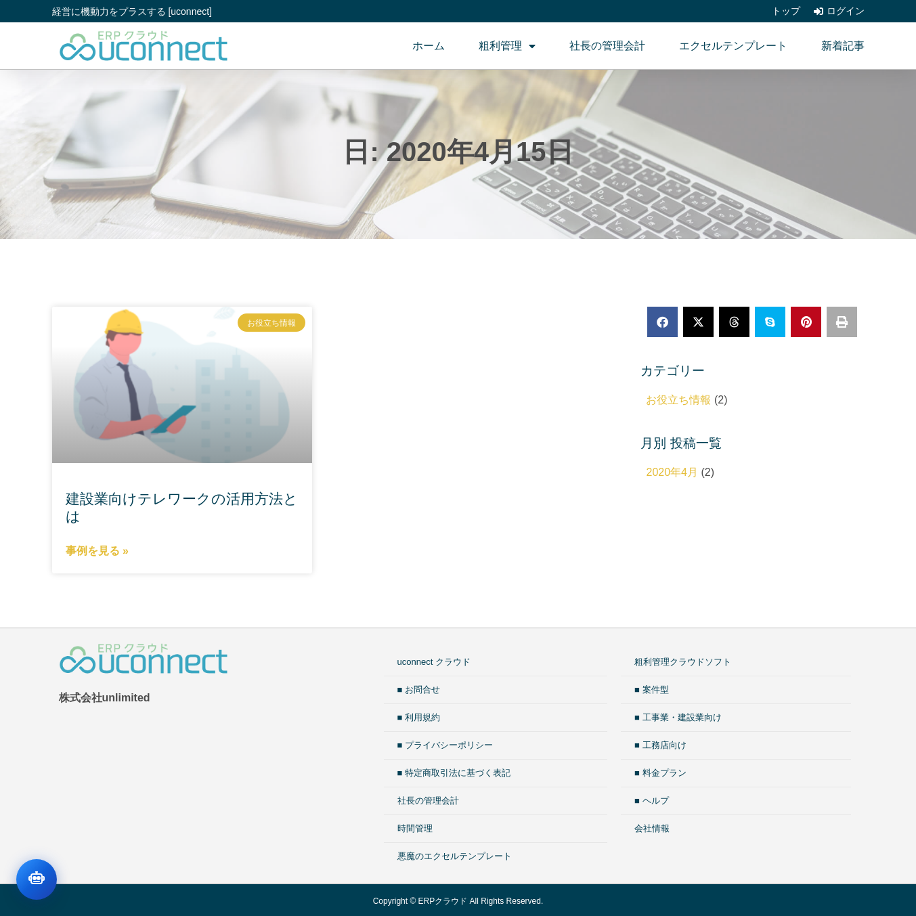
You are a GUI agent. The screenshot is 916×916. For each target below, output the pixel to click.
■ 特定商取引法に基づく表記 (453, 773)
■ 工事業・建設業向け (677, 717)
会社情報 (652, 828)
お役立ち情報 (678, 400)
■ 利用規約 (418, 717)
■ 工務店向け (660, 745)
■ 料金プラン (660, 773)
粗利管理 (507, 46)
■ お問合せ (418, 689)
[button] (662, 322)
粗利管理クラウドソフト (682, 662)
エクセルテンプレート (733, 45)
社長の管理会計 (607, 45)
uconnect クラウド (434, 662)
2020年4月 (672, 472)
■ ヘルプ (651, 800)
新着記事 (843, 45)
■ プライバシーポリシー (445, 745)
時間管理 (415, 828)
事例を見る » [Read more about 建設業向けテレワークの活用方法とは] (97, 551)
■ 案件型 (651, 689)
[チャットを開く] (36, 879)
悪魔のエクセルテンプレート (454, 856)
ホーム (428, 45)
